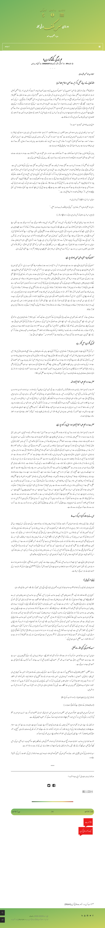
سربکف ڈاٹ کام (22, 919)
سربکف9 (53, 63)
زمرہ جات (52, 46)
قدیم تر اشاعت (89, 812)
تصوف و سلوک (59, 63)
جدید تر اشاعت (16, 812)
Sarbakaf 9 (46, 63)
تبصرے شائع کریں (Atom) (73, 904)
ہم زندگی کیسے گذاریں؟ (52, 59)
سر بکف (53, 26)
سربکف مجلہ (32, 916)
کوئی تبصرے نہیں (35, 63)
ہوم (52, 812)
